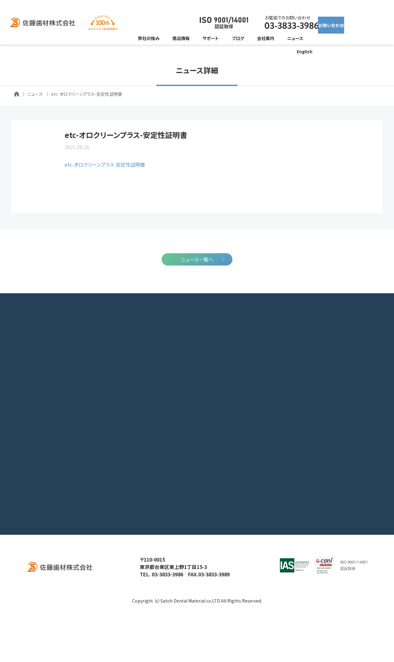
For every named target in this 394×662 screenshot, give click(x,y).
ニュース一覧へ (197, 294)
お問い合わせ (334, 23)
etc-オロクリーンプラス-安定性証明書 (105, 178)
